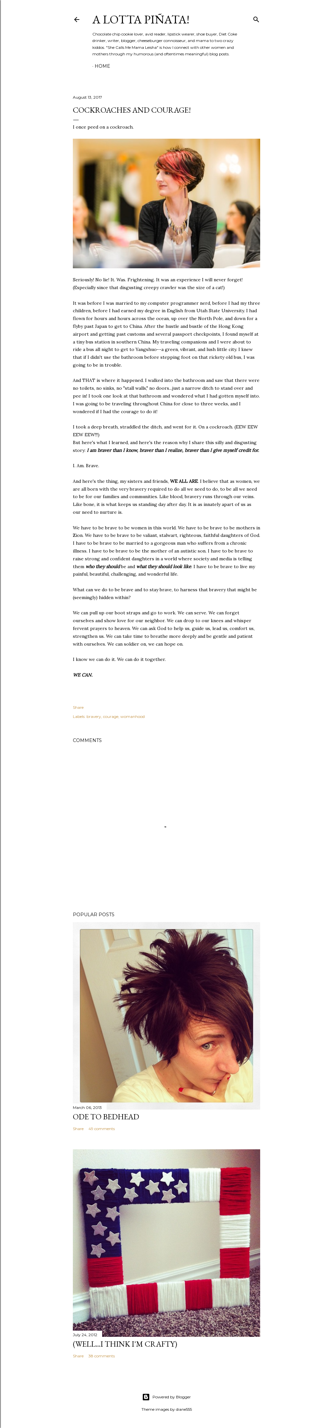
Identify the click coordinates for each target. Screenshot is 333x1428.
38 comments (101, 1355)
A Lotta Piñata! (140, 19)
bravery (94, 716)
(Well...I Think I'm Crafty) (125, 1344)
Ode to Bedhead (106, 1117)
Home (102, 66)
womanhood (132, 716)
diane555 (184, 1409)
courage (110, 716)
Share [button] (78, 707)
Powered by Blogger (166, 1397)
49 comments (101, 1128)
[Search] (256, 18)
